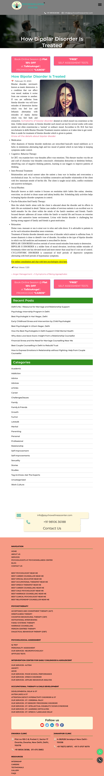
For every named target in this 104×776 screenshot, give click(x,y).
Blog (13, 727)
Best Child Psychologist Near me (27, 755)
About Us (15, 718)
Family (14, 402)
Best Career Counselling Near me (27, 752)
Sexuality (15, 460)
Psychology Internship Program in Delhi (30, 312)
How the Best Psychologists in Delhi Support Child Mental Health (42, 331)
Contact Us (52, 692)
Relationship (17, 446)
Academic (16, 368)
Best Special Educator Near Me (26, 743)
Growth (15, 412)
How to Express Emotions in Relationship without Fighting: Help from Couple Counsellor (48, 352)
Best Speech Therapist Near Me (26, 749)
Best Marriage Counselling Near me (28, 758)
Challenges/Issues (20, 397)
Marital (14, 427)
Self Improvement (20, 451)
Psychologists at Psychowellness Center (32, 724)
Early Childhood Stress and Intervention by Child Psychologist (41, 321)
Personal (15, 436)
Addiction (16, 373)
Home (14, 715)
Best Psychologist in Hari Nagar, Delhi (29, 316)
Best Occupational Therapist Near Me (29, 746)
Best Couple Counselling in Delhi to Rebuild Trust (34, 345)
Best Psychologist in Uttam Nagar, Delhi (30, 326)
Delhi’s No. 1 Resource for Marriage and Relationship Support (40, 307)
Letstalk (15, 422)
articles (14, 388)
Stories (14, 465)
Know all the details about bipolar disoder (33, 136)
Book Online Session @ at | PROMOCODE (30, 64)
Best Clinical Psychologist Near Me (28, 761)
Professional (17, 441)
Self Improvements (20, 456)
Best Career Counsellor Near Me (27, 740)
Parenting (16, 431)
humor (14, 417)
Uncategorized (18, 480)
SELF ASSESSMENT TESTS (73, 61)
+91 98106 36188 (55, 686)
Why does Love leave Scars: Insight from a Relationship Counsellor (43, 336)
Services (15, 721)
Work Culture (17, 485)
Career (14, 393)
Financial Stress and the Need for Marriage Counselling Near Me (42, 341)
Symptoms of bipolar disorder (37, 121)
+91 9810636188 (53, 13)
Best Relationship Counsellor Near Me (30, 764)
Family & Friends (19, 407)
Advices (15, 383)
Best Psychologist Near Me (24, 737)
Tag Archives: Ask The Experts (25, 475)
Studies (15, 470)
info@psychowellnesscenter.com (78, 13)
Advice (14, 378)
